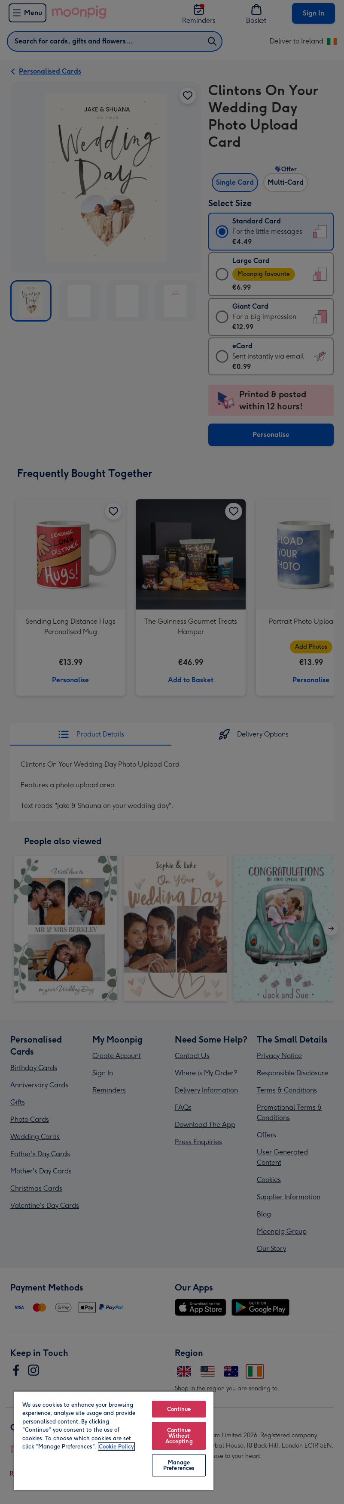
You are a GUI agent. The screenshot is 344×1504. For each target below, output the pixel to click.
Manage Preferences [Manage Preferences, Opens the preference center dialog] (179, 1465)
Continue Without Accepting (179, 1436)
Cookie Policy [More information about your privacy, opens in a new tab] (116, 1446)
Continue (179, 1409)
